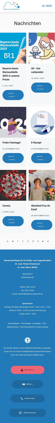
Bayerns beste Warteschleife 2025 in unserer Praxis (11, 74)
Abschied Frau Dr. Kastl (40, 207)
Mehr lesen (12, 95)
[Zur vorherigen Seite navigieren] (13, 241)
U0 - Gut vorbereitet (37, 70)
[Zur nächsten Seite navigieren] (43, 241)
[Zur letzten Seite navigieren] (48, 241)
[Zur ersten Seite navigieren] (8, 241)
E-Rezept (36, 142)
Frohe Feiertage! (11, 142)
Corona (6, 205)
